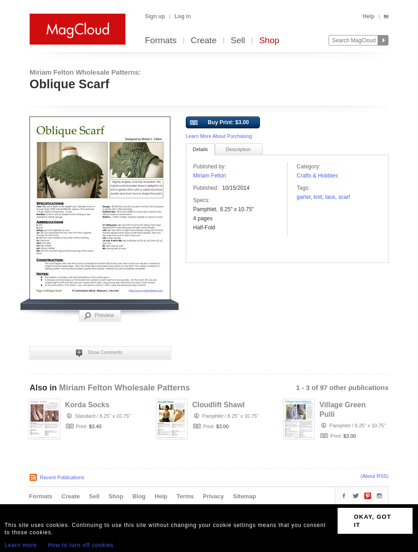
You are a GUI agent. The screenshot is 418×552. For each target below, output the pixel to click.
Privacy (213, 496)
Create (204, 40)
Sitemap (244, 496)
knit (318, 197)
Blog (138, 496)
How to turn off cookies (81, 545)
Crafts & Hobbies (317, 175)
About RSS (374, 476)
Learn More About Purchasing (219, 136)
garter (304, 197)
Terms (185, 496)
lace (330, 197)
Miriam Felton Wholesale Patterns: (85, 72)
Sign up (155, 16)
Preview (99, 315)
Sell (238, 40)
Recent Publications (62, 477)
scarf (344, 197)
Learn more (21, 545)
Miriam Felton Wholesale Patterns (124, 387)
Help (368, 16)
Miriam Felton (209, 175)
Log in (182, 16)
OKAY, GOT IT (372, 520)
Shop (269, 40)
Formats (161, 40)
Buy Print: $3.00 (219, 123)
